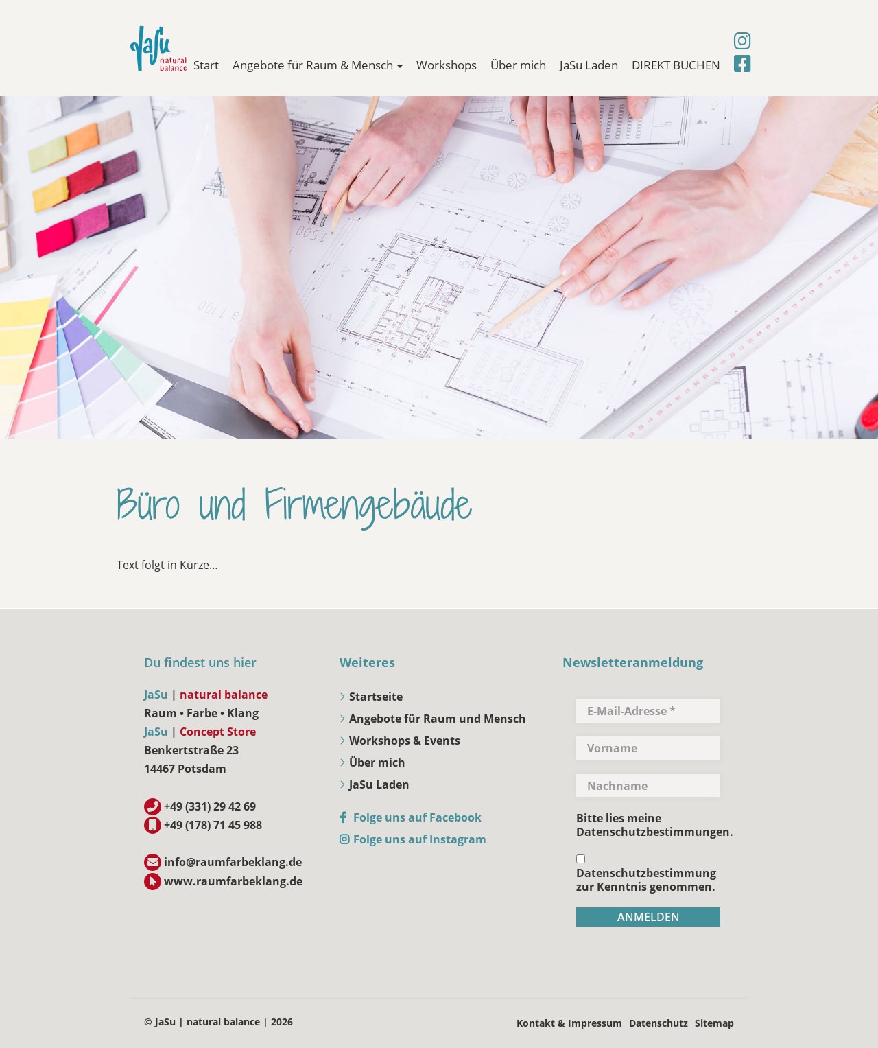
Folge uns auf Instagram (419, 839)
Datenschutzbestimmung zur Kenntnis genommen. (646, 874)
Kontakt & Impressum (569, 1022)
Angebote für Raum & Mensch (318, 65)
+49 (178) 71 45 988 (213, 824)
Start (206, 65)
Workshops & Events (404, 740)
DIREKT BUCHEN (676, 65)
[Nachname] (648, 785)
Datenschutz (658, 1022)
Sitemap (714, 1022)
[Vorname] (648, 748)
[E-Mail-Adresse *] (648, 711)
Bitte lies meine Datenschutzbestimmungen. (654, 825)
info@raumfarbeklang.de (233, 862)
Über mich (518, 65)
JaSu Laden (589, 65)
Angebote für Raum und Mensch (437, 718)
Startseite (376, 696)
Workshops (446, 65)
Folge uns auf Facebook (417, 817)
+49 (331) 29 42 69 (210, 806)
